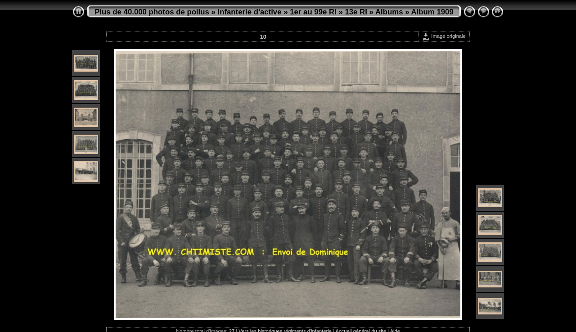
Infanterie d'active (250, 12)
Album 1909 (432, 12)
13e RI (356, 12)
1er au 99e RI (313, 12)
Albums (389, 12)
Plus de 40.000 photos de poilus (151, 12)
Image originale (444, 36)
